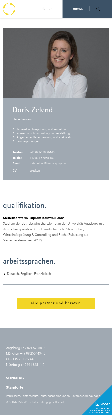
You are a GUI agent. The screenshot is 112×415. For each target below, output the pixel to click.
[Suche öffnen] (99, 9)
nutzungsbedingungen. (56, 396)
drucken (34, 170)
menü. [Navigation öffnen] (77, 9)
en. (49, 9)
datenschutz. (31, 396)
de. (42, 9)
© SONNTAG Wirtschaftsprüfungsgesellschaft (35, 402)
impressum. (13, 396)
